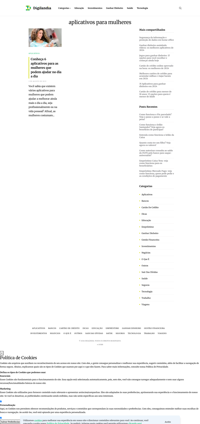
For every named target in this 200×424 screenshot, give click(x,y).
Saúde (130, 8)
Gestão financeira (150, 239)
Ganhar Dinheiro (114, 8)
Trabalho (146, 298)
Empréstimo (148, 227)
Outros (145, 265)
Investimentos (95, 8)
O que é (145, 259)
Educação (79, 8)
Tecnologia (142, 8)
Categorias (64, 8)
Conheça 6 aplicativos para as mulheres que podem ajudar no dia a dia (46, 67)
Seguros (145, 285)
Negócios (146, 252)
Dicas (144, 214)
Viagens (145, 304)
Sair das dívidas (150, 272)
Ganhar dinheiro (150, 233)
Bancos (145, 201)
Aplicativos (147, 194)
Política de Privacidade (157, 366)
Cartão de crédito (150, 207)
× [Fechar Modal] (1, 353)
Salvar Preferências (10, 422)
